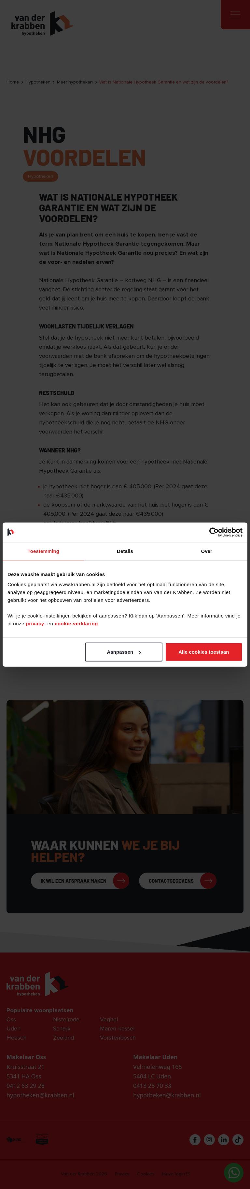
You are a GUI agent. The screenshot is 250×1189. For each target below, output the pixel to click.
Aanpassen (124, 652)
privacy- (37, 623)
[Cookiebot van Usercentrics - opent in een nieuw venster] (214, 532)
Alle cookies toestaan (203, 652)
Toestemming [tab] (44, 551)
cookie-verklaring (76, 623)
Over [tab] (206, 551)
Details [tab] (125, 551)
